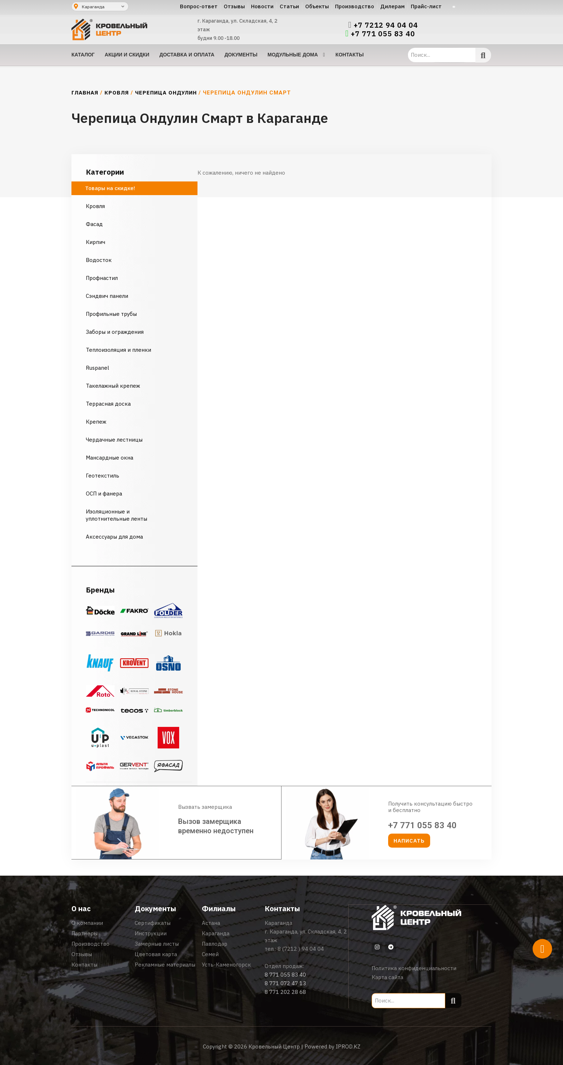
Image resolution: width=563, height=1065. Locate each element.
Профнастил (102, 278)
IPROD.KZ (348, 1046)
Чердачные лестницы (114, 439)
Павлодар (214, 943)
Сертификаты (153, 922)
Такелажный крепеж (113, 385)
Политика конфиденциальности (414, 967)
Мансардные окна (109, 457)
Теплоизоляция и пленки (118, 349)
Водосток (99, 260)
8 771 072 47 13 (285, 983)
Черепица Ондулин (166, 92)
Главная (84, 92)
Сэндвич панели (107, 295)
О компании (87, 922)
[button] (409, 841)
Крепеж (96, 421)
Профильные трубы (111, 313)
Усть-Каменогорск (226, 964)
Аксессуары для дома (114, 536)
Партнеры (84, 933)
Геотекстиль (102, 475)
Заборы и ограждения (115, 331)
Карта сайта (387, 976)
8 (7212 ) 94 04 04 (301, 948)
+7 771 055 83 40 (383, 33)
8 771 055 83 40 (285, 974)
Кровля (116, 92)
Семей (210, 954)
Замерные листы (157, 943)
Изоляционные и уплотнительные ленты (117, 515)
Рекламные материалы (165, 964)
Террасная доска (108, 403)
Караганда (215, 933)
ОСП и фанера (104, 493)
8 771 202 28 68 (285, 991)
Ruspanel (97, 367)
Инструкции (151, 933)
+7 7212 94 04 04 (386, 25)
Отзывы (81, 954)
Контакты (84, 964)
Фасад (94, 224)
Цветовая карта (156, 954)
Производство (90, 943)
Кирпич (95, 242)
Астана (211, 922)
